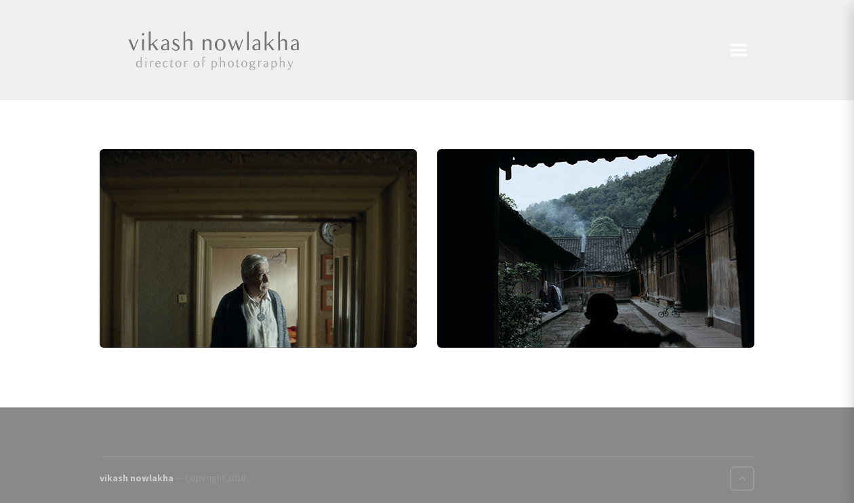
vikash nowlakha (137, 478)
